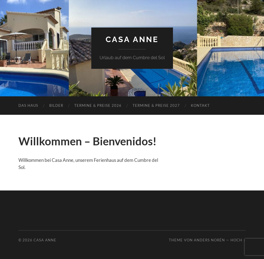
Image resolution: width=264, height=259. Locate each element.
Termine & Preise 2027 (156, 105)
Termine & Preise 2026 (98, 105)
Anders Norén (209, 240)
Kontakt (200, 105)
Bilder (56, 105)
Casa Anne (132, 39)
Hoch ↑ (237, 240)
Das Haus (28, 105)
